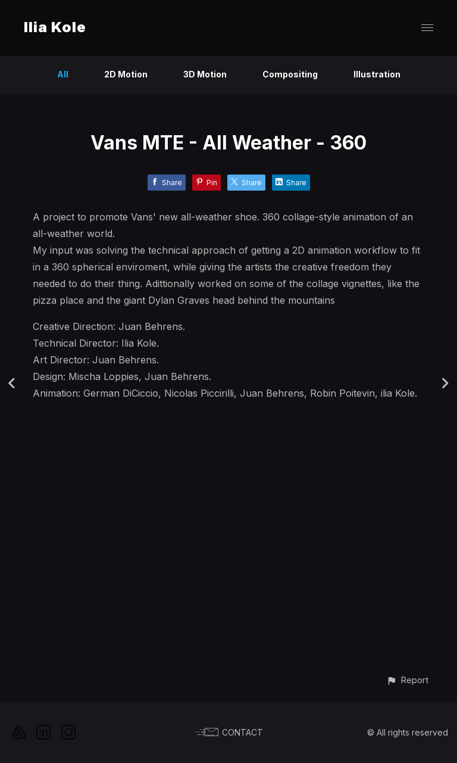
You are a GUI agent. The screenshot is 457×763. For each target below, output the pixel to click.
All (62, 74)
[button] (407, 680)
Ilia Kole (55, 27)
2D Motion (126, 74)
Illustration (376, 74)
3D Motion (205, 74)
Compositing (290, 74)
